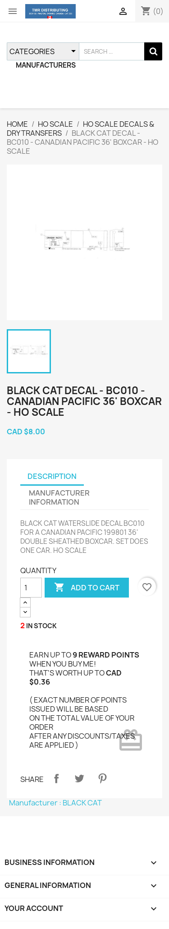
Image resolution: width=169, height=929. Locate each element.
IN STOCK (41, 625)
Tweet (79, 778)
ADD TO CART (86, 587)
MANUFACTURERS (46, 65)
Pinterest (102, 778)
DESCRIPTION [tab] (52, 476)
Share (56, 778)
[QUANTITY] (31, 588)
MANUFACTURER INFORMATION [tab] (59, 497)
